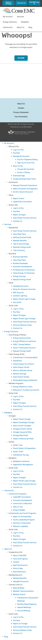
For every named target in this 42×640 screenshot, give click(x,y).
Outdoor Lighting (20, 296)
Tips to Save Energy (21, 244)
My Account (9, 143)
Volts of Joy (18, 507)
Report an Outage (20, 624)
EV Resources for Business (24, 270)
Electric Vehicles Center (22, 370)
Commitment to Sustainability (25, 357)
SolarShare (17, 361)
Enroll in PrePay (23, 172)
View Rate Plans (19, 234)
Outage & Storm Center (22, 429)
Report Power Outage (21, 419)
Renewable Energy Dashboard (25, 380)
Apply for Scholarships (22, 517)
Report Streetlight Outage (23, 422)
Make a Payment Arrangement (25, 189)
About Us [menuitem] (20, 27)
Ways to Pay (18, 166)
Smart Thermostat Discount (24, 348)
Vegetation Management (23, 465)
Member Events (19, 594)
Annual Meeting (23, 611)
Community (9, 491)
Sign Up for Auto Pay (25, 163)
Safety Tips (17, 445)
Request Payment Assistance (25, 185)
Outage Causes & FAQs (22, 432)
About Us (21, 104)
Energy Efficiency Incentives (24, 341)
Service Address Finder (22, 325)
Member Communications (23, 591)
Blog (6, 637)
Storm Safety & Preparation (24, 448)
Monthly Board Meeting (26, 604)
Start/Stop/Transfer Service (24, 218)
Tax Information (21, 117)
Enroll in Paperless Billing (27, 159)
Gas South (17, 302)
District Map (18, 568)
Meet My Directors (20, 565)
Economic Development (22, 267)
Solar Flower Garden (21, 377)
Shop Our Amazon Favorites (24, 289)
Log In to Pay (18, 150)
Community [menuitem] (7, 27)
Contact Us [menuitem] (21, 3)
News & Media (18, 588)
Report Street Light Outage (24, 299)
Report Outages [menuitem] (8, 3)
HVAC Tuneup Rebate (21, 344)
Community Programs (17, 494)
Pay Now (16, 153)
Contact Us (17, 221)
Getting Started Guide (22, 237)
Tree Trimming (19, 250)
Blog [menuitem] (30, 27)
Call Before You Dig (21, 455)
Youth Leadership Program (24, 520)
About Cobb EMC (19, 555)
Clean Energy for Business (24, 273)
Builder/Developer (20, 263)
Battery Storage (19, 374)
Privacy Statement (21, 112)
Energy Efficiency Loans (22, 387)
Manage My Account (21, 156)
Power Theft (18, 452)
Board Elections (19, 572)
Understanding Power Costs (24, 179)
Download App (19, 176)
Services (7, 224)
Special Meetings (24, 607)
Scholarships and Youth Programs (22, 513)
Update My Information (22, 202)
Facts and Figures (20, 559)
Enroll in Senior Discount (23, 192)
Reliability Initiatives (21, 461)
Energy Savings (19, 276)
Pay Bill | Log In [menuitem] (34, 3)
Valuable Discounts (20, 286)
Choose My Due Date (25, 169)
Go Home (21, 58)
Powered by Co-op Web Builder (21, 127)
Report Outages (19, 215)
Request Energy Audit (22, 247)
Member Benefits (20, 241)
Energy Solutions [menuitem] (10, 22)
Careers (21, 108)
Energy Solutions (11, 331)
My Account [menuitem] (8, 17)
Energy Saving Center (22, 338)
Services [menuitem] (20, 17)
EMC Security (18, 293)
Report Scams (18, 198)
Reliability (8, 413)
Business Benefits (20, 257)
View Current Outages (22, 426)
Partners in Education (22, 523)
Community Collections (22, 503)
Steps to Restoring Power (23, 439)
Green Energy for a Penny (23, 364)
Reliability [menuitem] (25, 22)
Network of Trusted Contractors (26, 390)
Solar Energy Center (21, 367)
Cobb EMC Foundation (22, 497)
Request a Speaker (20, 526)
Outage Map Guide (20, 435)
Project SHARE (19, 510)
